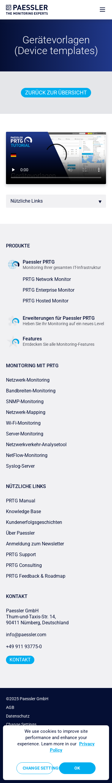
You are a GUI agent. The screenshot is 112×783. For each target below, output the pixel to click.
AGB (10, 707)
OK (77, 768)
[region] (56, 752)
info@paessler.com (26, 634)
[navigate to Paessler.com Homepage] (27, 10)
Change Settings (21, 724)
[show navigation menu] (102, 9)
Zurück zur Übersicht (56, 92)
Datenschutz (18, 716)
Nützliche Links (26, 201)
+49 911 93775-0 (24, 646)
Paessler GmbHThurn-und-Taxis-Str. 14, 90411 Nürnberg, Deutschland (37, 617)
